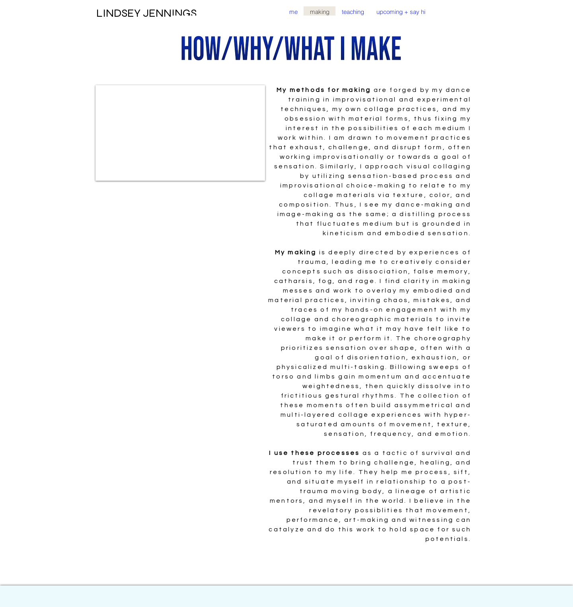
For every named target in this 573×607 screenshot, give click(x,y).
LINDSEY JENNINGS (146, 13)
